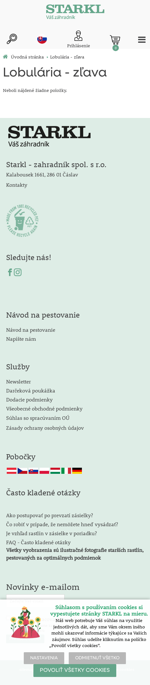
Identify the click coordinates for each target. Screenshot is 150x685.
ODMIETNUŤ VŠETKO (97, 658)
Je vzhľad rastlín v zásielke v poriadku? (51, 533)
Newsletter (18, 381)
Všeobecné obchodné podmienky (44, 408)
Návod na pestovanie (30, 329)
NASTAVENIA (44, 658)
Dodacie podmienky (29, 399)
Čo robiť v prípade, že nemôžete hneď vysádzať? (62, 524)
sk (42, 39)
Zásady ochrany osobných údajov (45, 427)
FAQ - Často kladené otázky (38, 542)
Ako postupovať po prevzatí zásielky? (49, 515)
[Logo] (75, 13)
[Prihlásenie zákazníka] (78, 40)
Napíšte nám (21, 338)
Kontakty (16, 184)
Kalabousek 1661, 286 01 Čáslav (42, 174)
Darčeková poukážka (30, 390)
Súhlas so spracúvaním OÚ (37, 417)
